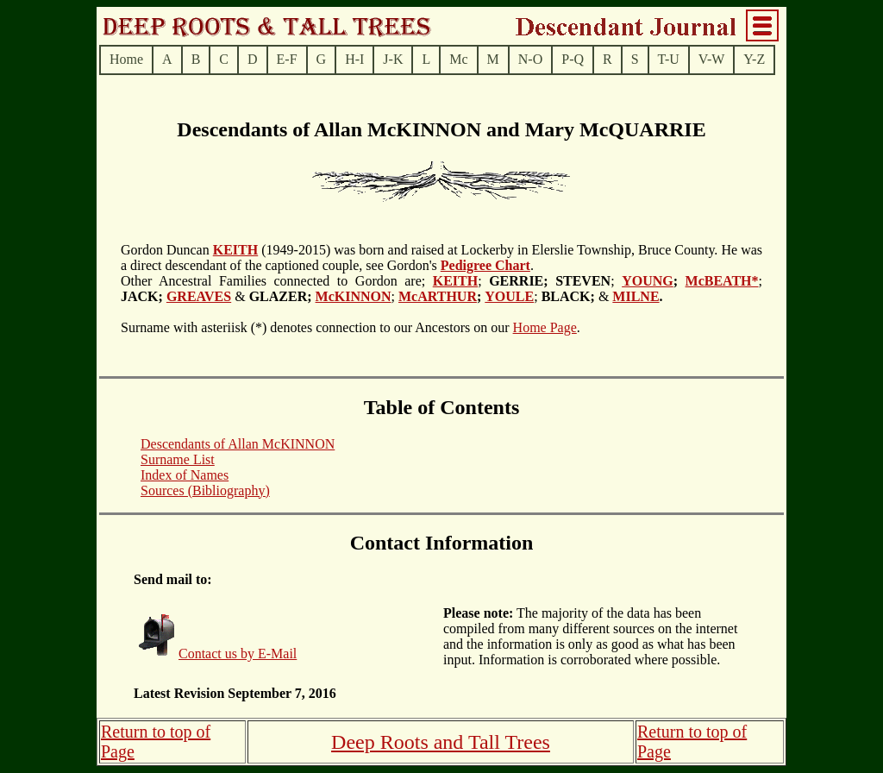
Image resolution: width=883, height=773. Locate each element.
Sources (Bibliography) (205, 490)
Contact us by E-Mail (237, 653)
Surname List (178, 459)
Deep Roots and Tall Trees (440, 742)
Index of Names (185, 475)
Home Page (545, 327)
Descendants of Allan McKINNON (238, 444)
